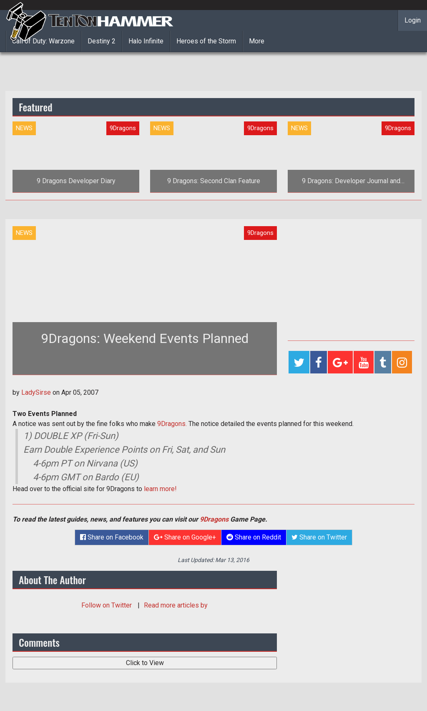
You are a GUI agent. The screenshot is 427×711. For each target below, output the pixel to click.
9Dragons (214, 519)
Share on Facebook (111, 537)
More (256, 41)
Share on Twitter (319, 537)
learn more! (160, 489)
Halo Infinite (145, 41)
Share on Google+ (185, 537)
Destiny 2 (102, 41)
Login (412, 20)
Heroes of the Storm (206, 41)
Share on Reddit (253, 537)
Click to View (145, 663)
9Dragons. (172, 424)
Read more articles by (176, 605)
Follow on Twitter (107, 605)
